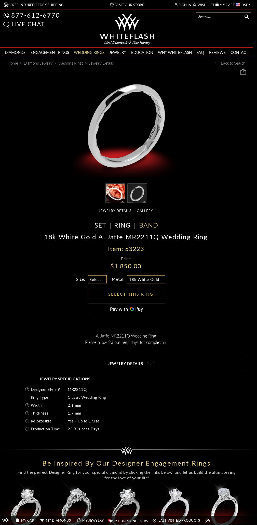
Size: (80, 279)
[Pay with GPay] (126, 309)
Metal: (118, 279)
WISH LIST (206, 5)
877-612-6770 (35, 15)
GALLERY (145, 211)
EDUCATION (142, 52)
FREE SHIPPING (37, 5)
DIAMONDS (15, 52)
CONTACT (239, 52)
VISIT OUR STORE (129, 5)
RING (122, 225)
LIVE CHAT (28, 24)
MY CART (227, 5)
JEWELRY (117, 52)
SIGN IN (185, 5)
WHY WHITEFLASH (175, 52)
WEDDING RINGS (89, 52)
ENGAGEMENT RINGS (50, 52)
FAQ (200, 52)
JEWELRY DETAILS (115, 211)
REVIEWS (217, 52)
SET (100, 225)
